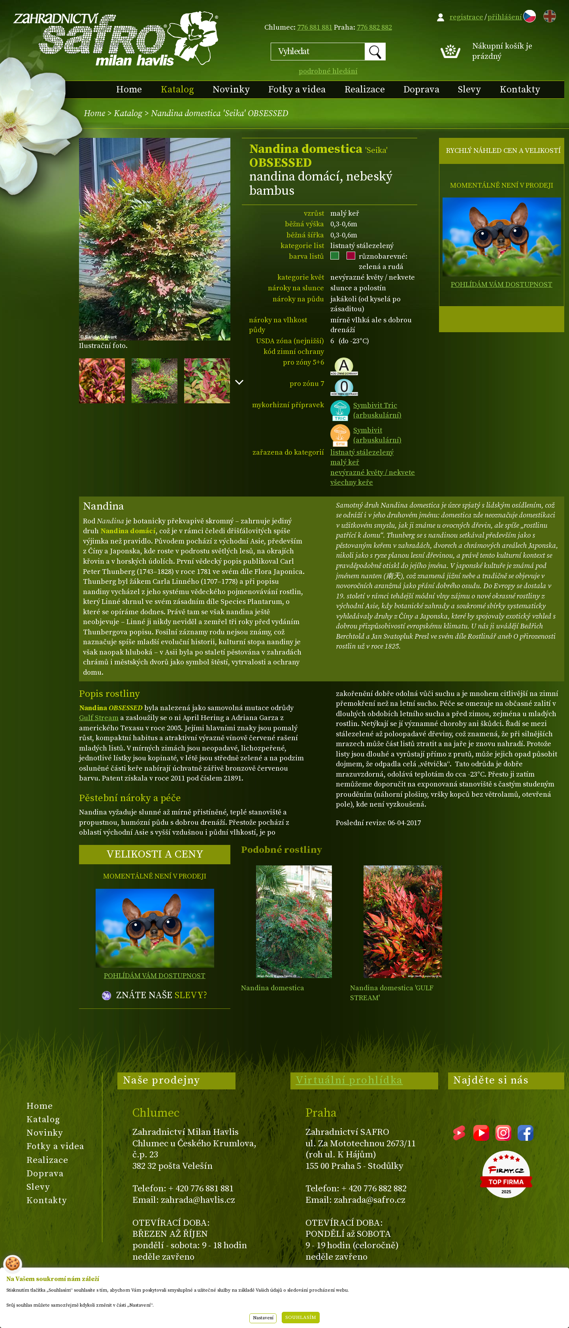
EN (548, 14)
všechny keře (351, 482)
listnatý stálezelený (362, 452)
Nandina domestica (272, 988)
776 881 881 (314, 27)
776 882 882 (374, 27)
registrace (466, 17)
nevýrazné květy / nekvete (372, 472)
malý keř (344, 462)
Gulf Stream (99, 717)
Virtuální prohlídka (349, 1080)
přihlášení (505, 17)
